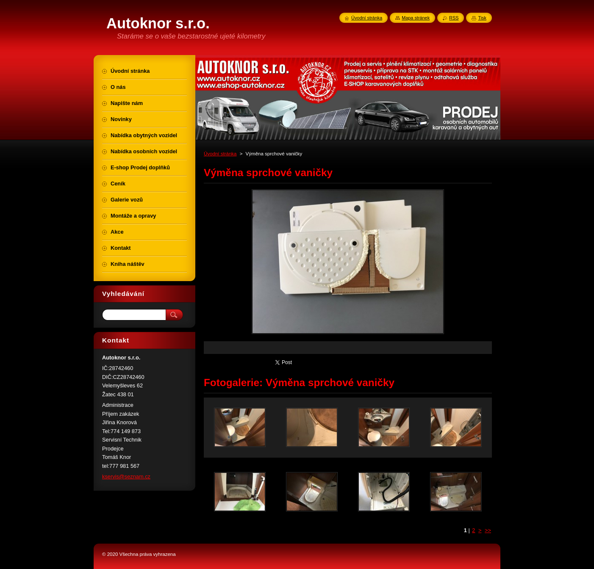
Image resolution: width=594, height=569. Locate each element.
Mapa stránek (416, 17)
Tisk (482, 17)
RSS (453, 17)
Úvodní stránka (220, 153)
